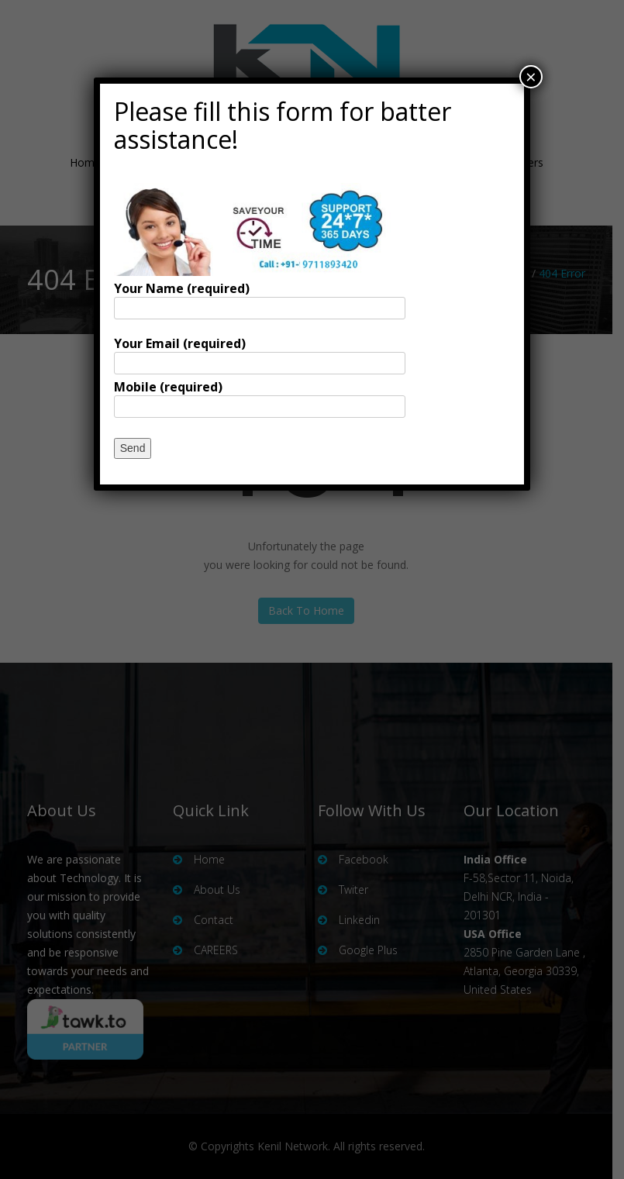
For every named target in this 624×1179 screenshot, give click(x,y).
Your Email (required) (259, 353)
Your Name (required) (259, 297)
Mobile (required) (259, 396)
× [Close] (531, 76)
